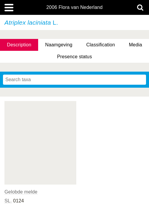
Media (135, 44)
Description (19, 44)
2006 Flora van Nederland (74, 7)
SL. (8, 200)
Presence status (74, 56)
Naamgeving (58, 44)
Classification (100, 44)
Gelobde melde (21, 191)
